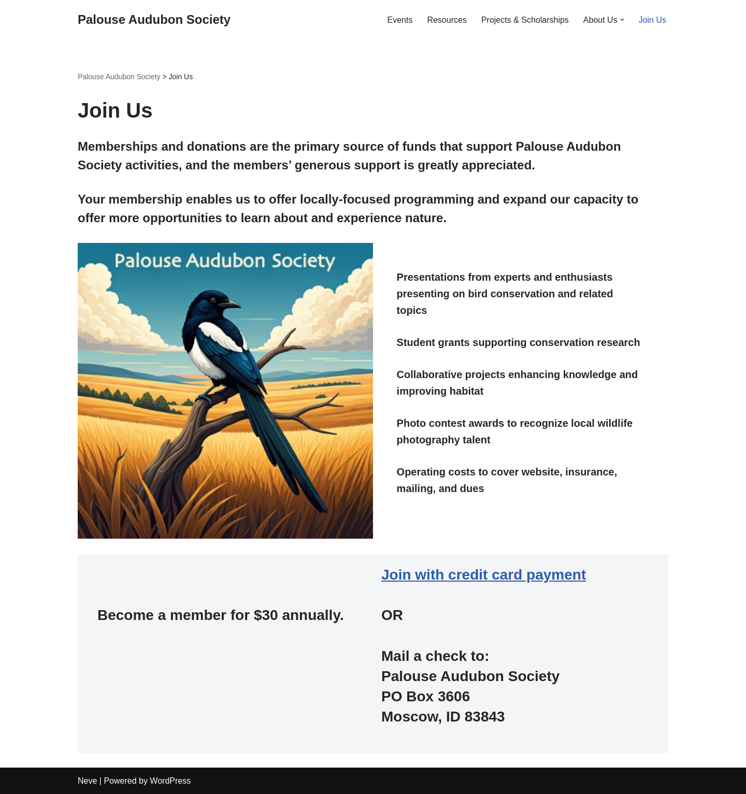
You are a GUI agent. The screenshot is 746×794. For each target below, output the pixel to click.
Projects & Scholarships (525, 20)
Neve (87, 780)
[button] (622, 20)
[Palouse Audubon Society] (154, 20)
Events (399, 20)
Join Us (652, 20)
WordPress (170, 780)
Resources (446, 20)
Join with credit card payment (483, 575)
